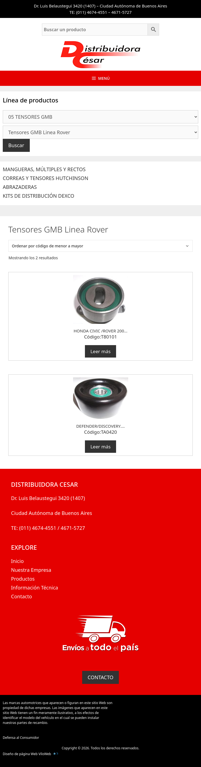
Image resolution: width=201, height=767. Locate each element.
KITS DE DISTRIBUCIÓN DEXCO (38, 195)
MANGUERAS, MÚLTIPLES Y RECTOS (44, 169)
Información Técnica (34, 587)
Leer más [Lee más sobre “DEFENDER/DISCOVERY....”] (100, 446)
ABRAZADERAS (20, 187)
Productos (23, 578)
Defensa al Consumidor (21, 737)
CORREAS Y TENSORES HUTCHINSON (45, 178)
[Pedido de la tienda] (100, 246)
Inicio (17, 561)
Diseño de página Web (20, 754)
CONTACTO (101, 677)
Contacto (21, 596)
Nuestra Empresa (31, 570)
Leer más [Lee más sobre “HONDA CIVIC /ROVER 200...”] (100, 351)
